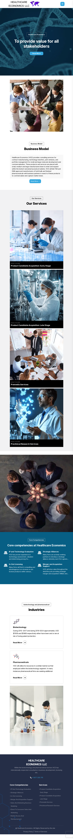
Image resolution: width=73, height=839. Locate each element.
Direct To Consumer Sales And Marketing (22, 815)
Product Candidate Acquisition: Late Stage (51, 801)
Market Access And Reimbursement (18, 822)
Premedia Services (46, 807)
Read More (36, 53)
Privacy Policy (28, 836)
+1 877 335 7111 (36, 781)
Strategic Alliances (17, 796)
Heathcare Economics (25, 833)
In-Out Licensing (17, 800)
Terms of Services (41, 836)
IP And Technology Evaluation (21, 793)
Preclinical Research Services (50, 810)
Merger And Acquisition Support (22, 803)
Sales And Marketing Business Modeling (22, 808)
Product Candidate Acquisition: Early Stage (51, 794)
